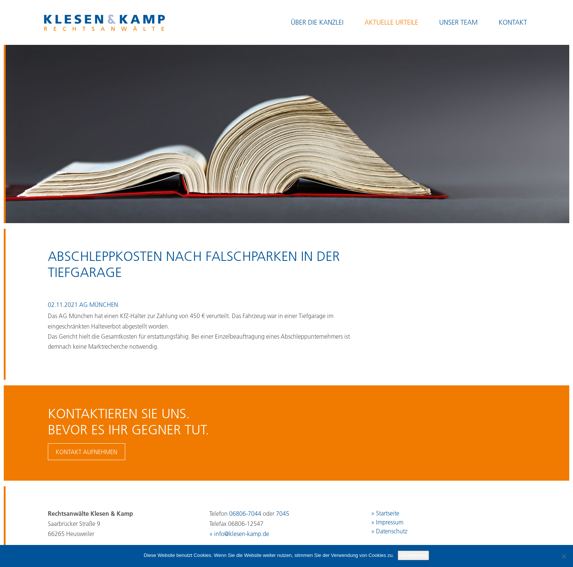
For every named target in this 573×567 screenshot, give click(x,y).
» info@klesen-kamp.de (239, 533)
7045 (282, 513)
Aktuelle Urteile (391, 22)
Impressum (389, 522)
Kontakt (513, 22)
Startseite (387, 513)
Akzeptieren (413, 555)
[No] (563, 556)
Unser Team (458, 22)
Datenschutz (391, 531)
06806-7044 (245, 513)
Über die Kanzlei (317, 22)
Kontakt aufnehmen (86, 452)
